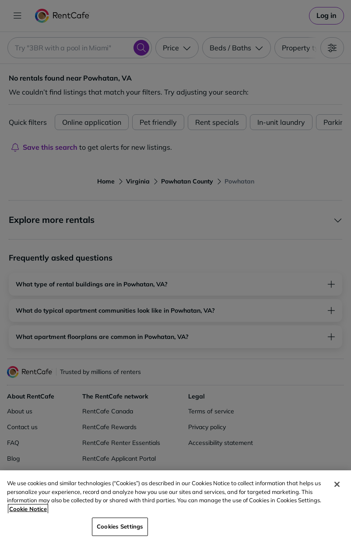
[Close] (337, 484)
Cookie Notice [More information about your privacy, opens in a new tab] (28, 508)
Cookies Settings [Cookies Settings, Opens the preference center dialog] (120, 526)
